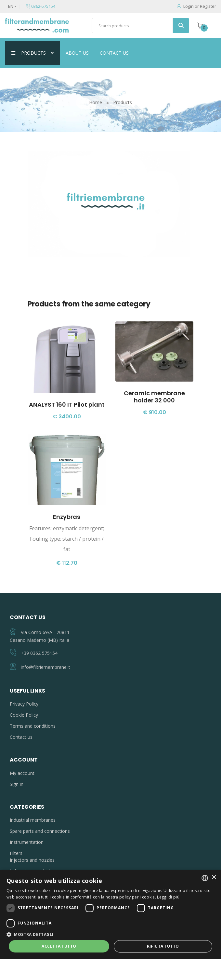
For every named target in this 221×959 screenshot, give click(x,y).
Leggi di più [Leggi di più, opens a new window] (168, 897)
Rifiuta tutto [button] (163, 946)
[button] (110, 934)
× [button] (213, 877)
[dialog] (110, 914)
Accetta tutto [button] (59, 946)
